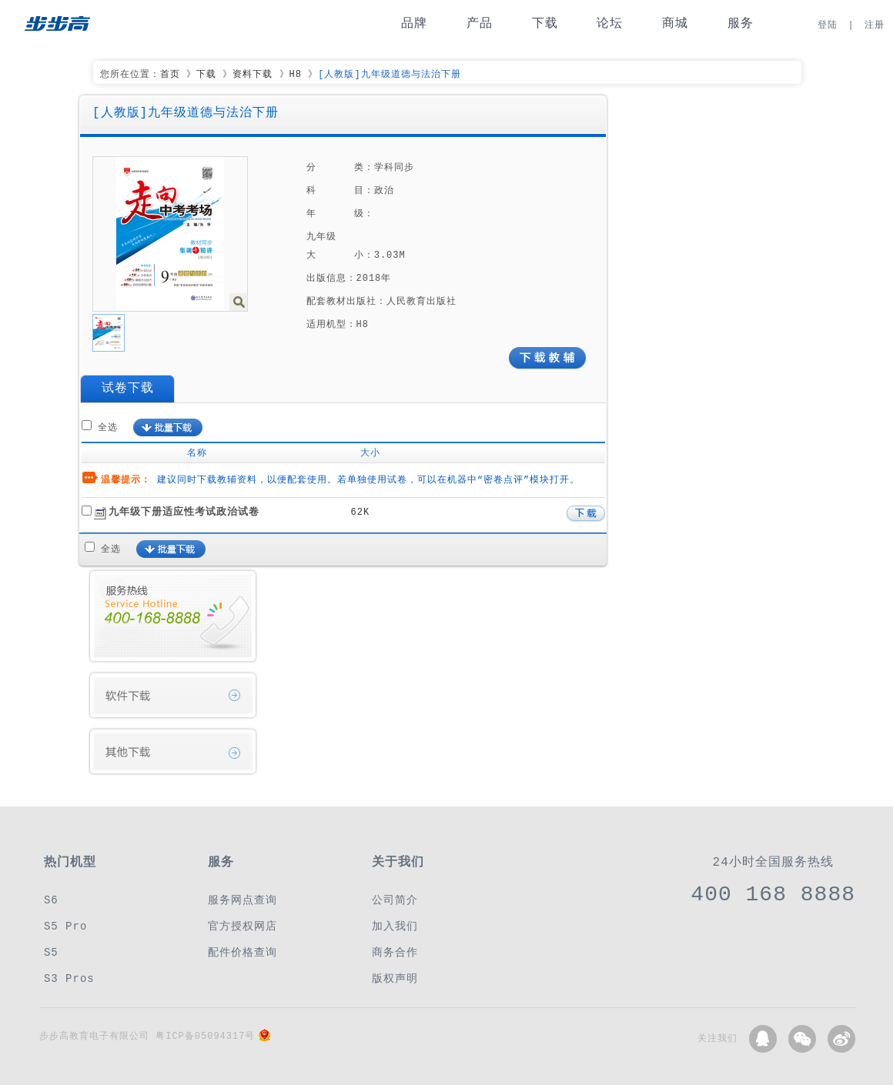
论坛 (610, 23)
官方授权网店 (242, 926)
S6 (51, 900)
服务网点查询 (242, 900)
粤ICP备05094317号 (205, 1036)
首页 (170, 74)
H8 (295, 74)
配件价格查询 (242, 952)
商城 (675, 23)
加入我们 (395, 926)
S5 (51, 952)
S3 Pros (69, 978)
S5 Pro (65, 926)
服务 (740, 23)
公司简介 (395, 900)
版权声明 (395, 978)
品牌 (414, 23)
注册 (875, 25)
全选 (108, 427)
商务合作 (395, 952)
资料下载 (252, 74)
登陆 (828, 25)
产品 (480, 23)
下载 (545, 23)
